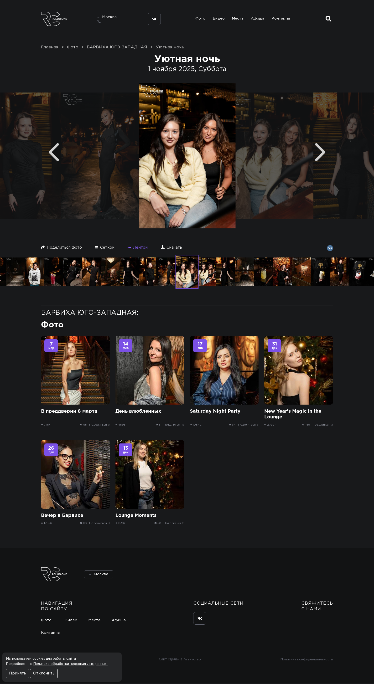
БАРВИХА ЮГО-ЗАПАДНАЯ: (89, 313)
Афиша (257, 18)
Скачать (171, 248)
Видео (218, 18)
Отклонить (44, 673)
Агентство (192, 660)
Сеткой (104, 248)
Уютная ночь (170, 48)
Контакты (281, 18)
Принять (17, 673)
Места (237, 18)
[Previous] (54, 153)
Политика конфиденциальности (306, 660)
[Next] (320, 153)
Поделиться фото (61, 248)
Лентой (138, 248)
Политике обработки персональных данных (70, 664)
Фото (200, 18)
